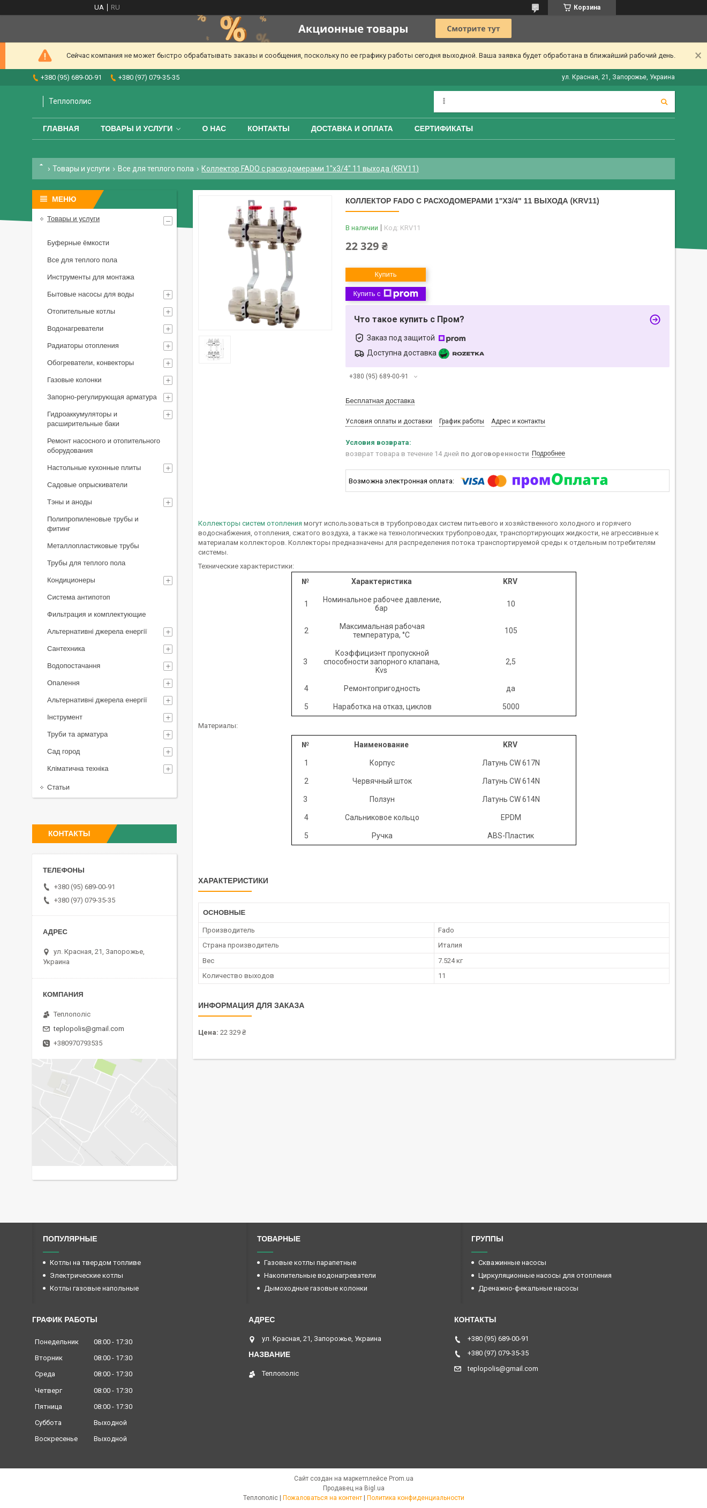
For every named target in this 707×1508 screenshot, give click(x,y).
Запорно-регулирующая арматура (102, 397)
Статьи (58, 787)
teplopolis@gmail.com (89, 1029)
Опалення (63, 683)
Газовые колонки (74, 380)
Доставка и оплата (352, 128)
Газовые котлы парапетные (310, 1263)
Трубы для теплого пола (86, 563)
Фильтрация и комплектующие (96, 614)
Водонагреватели (75, 328)
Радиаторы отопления (83, 346)
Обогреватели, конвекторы (90, 363)
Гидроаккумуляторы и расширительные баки (83, 419)
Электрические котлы (86, 1275)
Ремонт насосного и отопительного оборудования (103, 445)
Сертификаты (444, 128)
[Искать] (664, 101)
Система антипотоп (78, 597)
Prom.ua (401, 1478)
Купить (385, 274)
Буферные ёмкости (78, 243)
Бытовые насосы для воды (90, 294)
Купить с (385, 294)
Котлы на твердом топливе (95, 1263)
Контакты (268, 128)
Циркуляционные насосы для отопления (545, 1275)
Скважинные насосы (512, 1263)
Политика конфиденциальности (415, 1498)
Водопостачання (73, 666)
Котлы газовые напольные (94, 1288)
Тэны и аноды (69, 502)
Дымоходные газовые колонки (315, 1288)
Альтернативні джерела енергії (97, 631)
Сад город (63, 751)
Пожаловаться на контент (322, 1498)
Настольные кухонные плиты (94, 468)
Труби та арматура (77, 734)
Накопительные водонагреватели (320, 1275)
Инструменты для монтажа (90, 277)
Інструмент (64, 717)
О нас (214, 128)
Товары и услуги (137, 128)
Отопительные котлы (81, 311)
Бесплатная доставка (380, 401)
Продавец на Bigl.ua (354, 1488)
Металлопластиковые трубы (93, 546)
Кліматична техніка (77, 768)
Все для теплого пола (156, 168)
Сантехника (66, 649)
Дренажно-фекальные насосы (528, 1288)
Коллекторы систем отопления (250, 523)
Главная (61, 128)
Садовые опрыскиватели (87, 485)
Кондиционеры (71, 580)
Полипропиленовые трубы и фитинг (93, 524)
